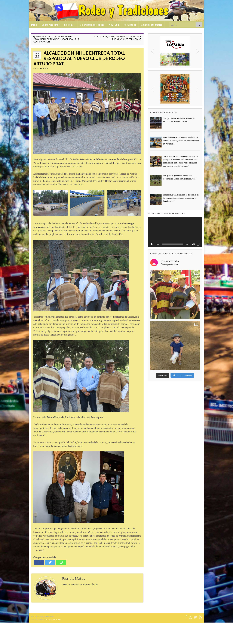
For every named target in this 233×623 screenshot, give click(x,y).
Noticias (69, 24)
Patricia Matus (42, 68)
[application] (175, 232)
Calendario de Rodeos (92, 24)
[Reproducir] (151, 244)
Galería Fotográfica (151, 24)
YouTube (114, 24)
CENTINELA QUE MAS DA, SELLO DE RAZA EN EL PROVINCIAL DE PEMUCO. (117, 37)
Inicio (34, 24)
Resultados (130, 24)
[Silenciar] (193, 244)
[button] (152, 51)
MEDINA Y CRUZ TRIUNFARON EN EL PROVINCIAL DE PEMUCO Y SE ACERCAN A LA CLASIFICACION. (56, 39)
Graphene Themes (53, 619)
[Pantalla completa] (198, 244)
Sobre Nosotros (51, 24)
